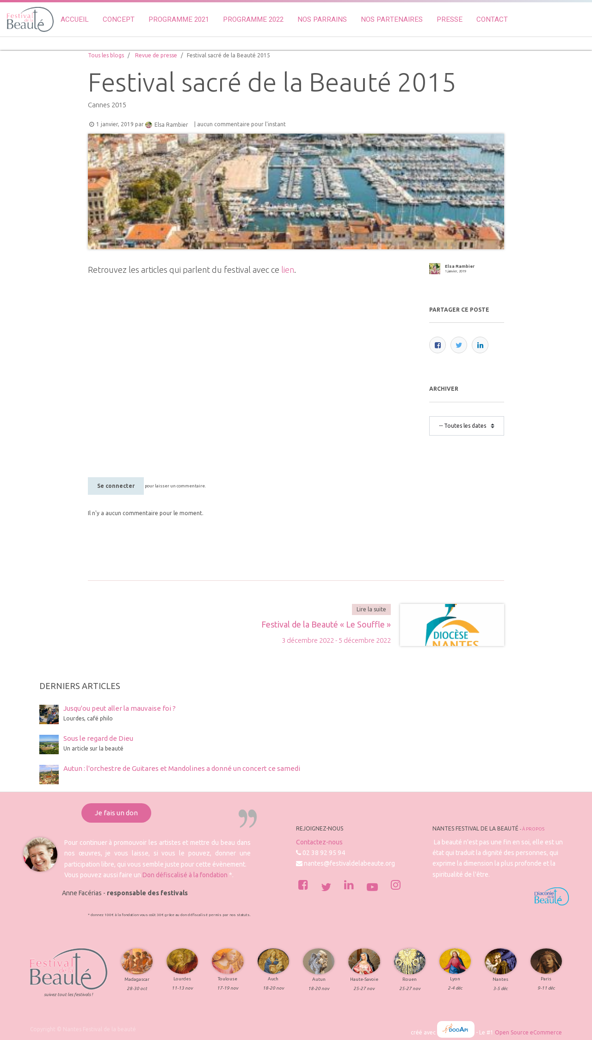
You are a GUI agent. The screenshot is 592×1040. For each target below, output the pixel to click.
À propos (533, 828)
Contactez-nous (319, 842)
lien (287, 269)
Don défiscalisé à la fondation (185, 875)
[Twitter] (458, 345)
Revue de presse (156, 55)
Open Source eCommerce (528, 1032)
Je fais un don (116, 813)
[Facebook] (437, 345)
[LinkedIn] (480, 345)
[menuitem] (75, 20)
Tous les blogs (106, 55)
